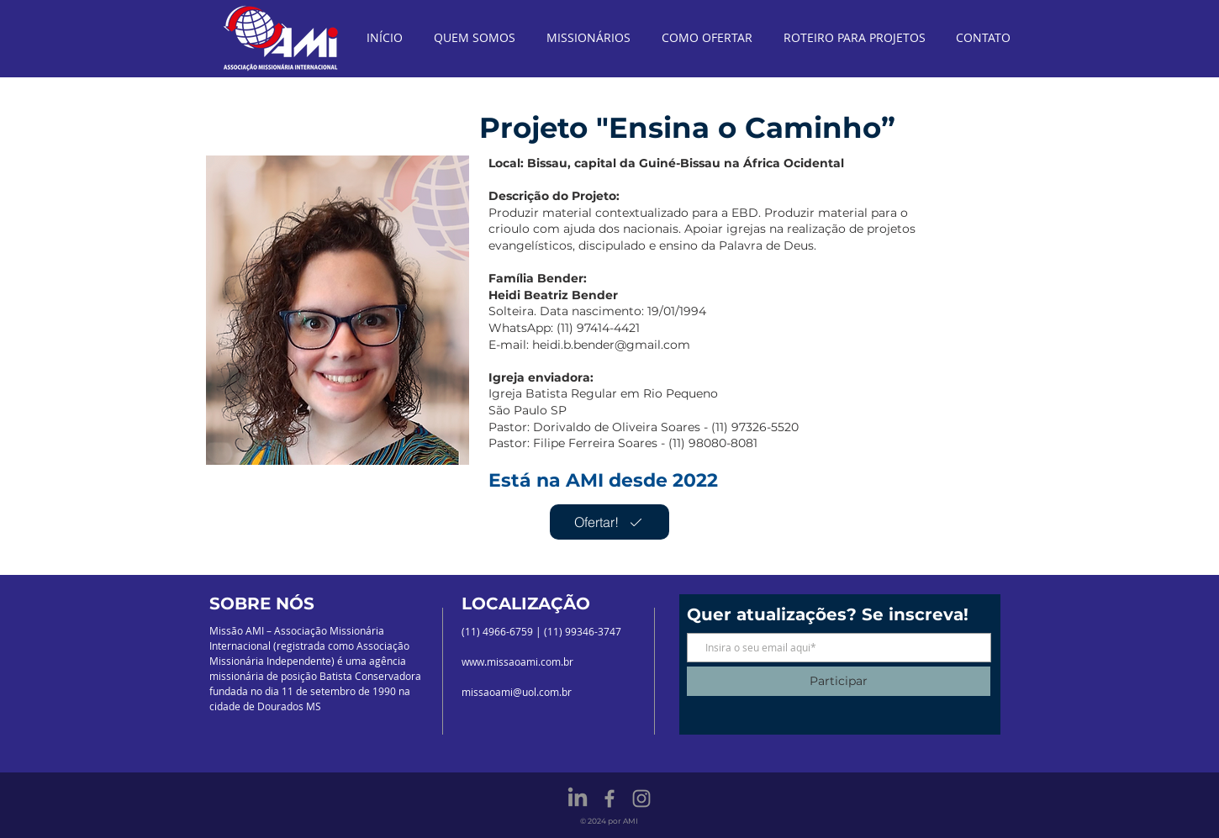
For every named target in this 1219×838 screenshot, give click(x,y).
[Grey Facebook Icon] (609, 798)
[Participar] (838, 681)
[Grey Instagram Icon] (641, 798)
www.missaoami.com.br (517, 661)
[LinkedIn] (577, 798)
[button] (337, 310)
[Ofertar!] (609, 522)
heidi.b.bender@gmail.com (611, 344)
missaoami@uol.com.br (517, 691)
